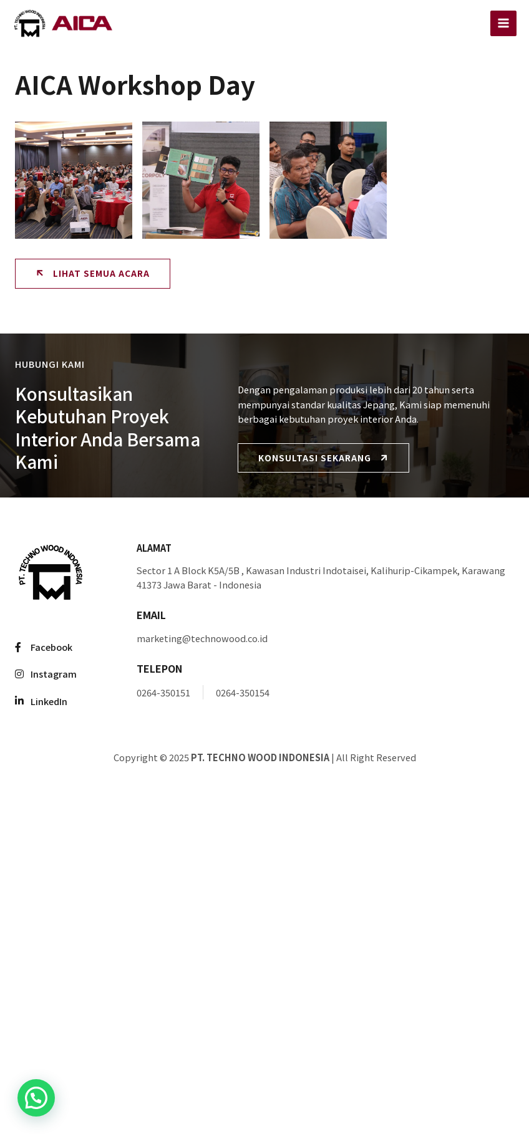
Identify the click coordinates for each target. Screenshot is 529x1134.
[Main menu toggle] (503, 24)
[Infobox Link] (325, 566)
